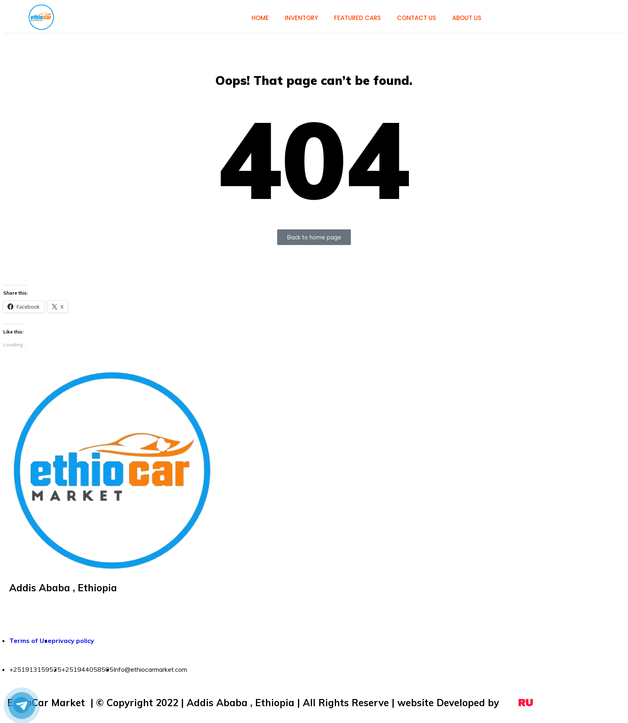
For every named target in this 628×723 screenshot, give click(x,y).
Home (260, 18)
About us (466, 18)
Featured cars (357, 18)
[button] (41, 17)
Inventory (301, 18)
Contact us (416, 18)
